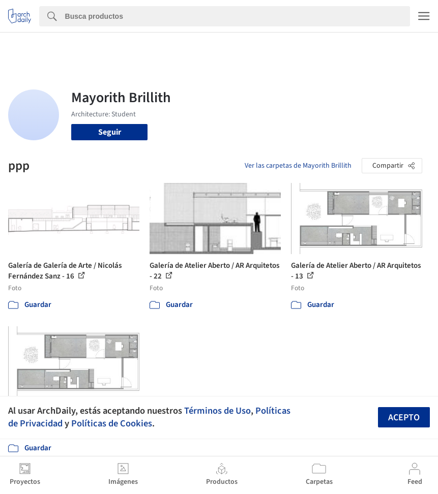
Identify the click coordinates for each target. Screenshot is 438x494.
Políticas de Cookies (111, 423)
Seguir (109, 132)
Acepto (404, 417)
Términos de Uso (217, 410)
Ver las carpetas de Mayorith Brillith (298, 165)
